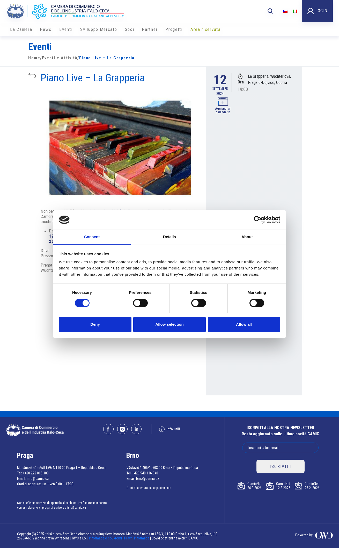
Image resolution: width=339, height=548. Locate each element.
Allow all (244, 324)
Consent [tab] (92, 237)
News (45, 29)
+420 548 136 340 (145, 473)
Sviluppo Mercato (98, 29)
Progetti (174, 29)
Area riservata (205, 29)
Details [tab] (169, 237)
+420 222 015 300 (36, 473)
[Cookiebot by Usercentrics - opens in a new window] (257, 220)
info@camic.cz (38, 478)
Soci (129, 29)
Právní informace (136, 538)
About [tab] (247, 237)
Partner (150, 29)
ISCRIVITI (280, 466)
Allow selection (169, 324)
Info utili (169, 429)
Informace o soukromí (106, 538)
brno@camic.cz (147, 478)
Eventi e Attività (59, 57)
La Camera (21, 29)
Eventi (65, 29)
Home (34, 57)
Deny (95, 324)
